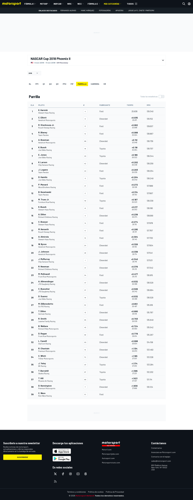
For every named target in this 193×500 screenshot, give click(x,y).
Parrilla (82, 84)
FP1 (36, 84)
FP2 (64, 84)
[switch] (152, 96)
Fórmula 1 (29, 3)
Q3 (57, 84)
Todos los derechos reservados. (109, 495)
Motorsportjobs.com (110, 454)
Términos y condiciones (76, 492)
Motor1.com (106, 449)
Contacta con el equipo (160, 456)
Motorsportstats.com (111, 462)
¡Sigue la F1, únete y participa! (141, 10)
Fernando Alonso (68, 10)
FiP (72, 84)
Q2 (50, 84)
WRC (69, 3)
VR (104, 84)
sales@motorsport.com (161, 461)
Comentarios (156, 448)
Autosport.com (108, 458)
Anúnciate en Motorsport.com (163, 452)
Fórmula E (93, 3)
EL (30, 84)
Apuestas (119, 10)
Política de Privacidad (115, 492)
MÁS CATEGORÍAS (111, 3)
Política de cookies (96, 492)
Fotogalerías (105, 10)
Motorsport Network (85, 495)
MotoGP (44, 3)
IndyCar (57, 3)
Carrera (95, 84)
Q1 (44, 84)
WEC (79, 3)
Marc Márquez (87, 10)
